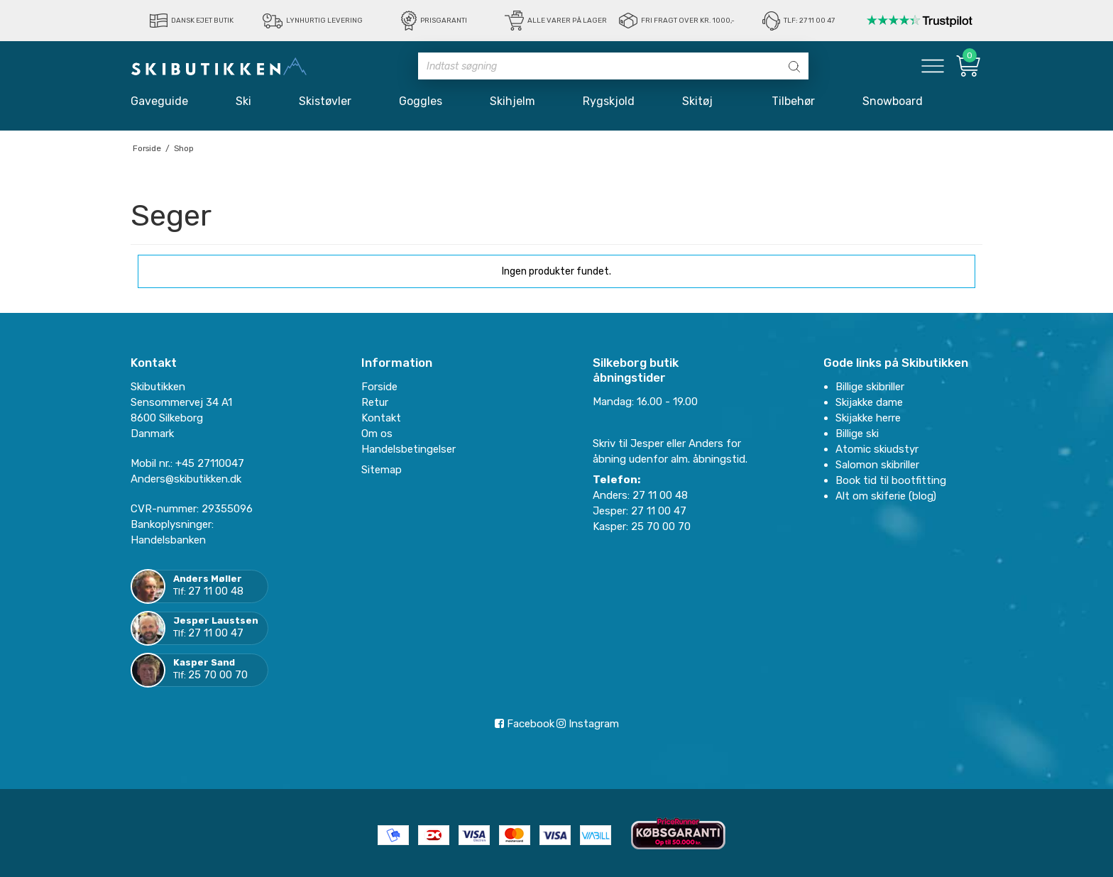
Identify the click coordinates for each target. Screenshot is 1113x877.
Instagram (587, 723)
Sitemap (381, 469)
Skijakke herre (868, 418)
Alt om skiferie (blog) (885, 496)
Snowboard (892, 101)
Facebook (524, 723)
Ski (243, 101)
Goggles (420, 101)
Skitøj (703, 101)
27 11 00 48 (215, 591)
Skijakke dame (869, 402)
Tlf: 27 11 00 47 (809, 20)
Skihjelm (512, 101)
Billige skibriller (869, 386)
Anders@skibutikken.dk (186, 479)
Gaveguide (159, 101)
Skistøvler (325, 101)
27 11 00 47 (215, 633)
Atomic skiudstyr (877, 449)
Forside (379, 386)
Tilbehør (793, 101)
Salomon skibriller (877, 464)
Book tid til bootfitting (890, 480)
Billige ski (857, 433)
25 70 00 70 (218, 674)
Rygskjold (609, 101)
